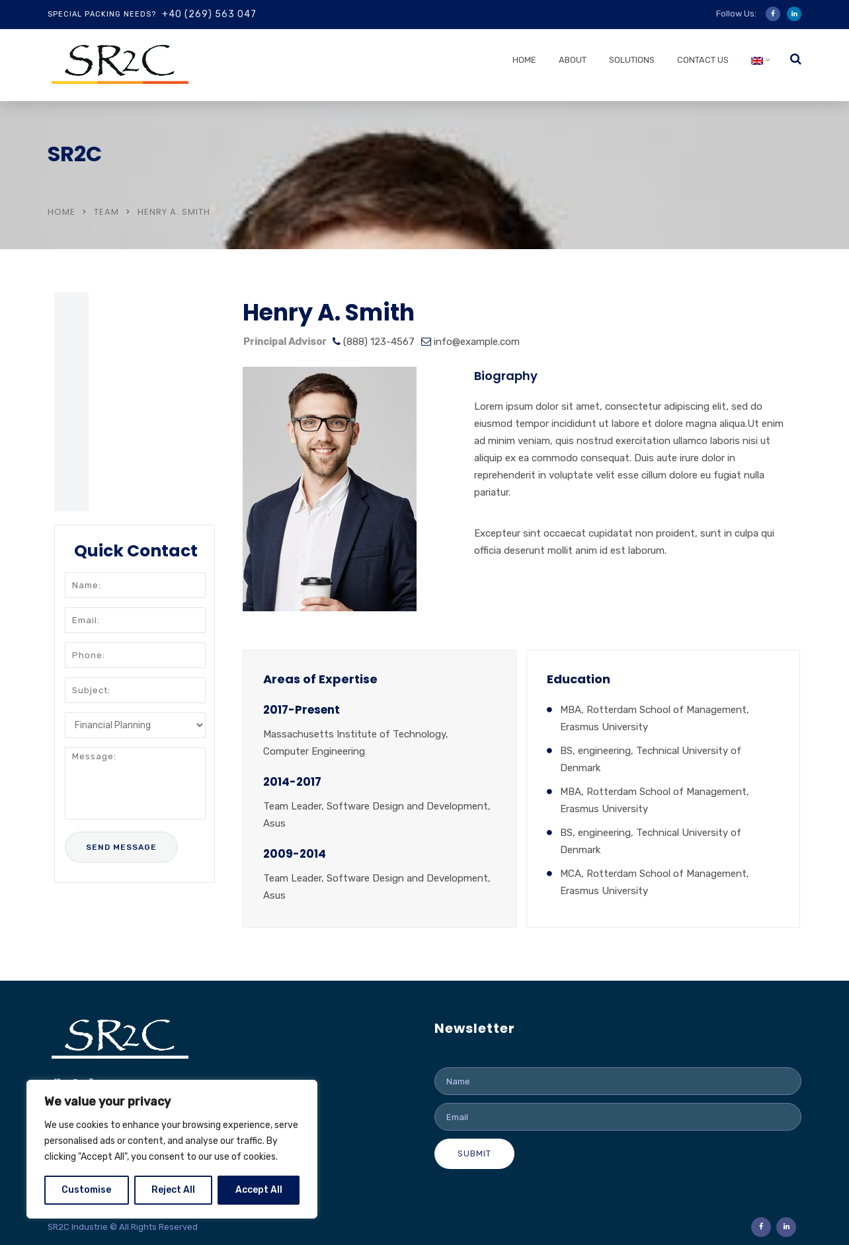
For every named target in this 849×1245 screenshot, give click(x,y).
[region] (171, 1149)
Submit (474, 1153)
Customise (86, 1189)
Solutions (632, 60)
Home (524, 60)
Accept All (258, 1189)
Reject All (173, 1189)
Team (106, 212)
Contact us (703, 60)
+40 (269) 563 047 (209, 14)
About (572, 60)
